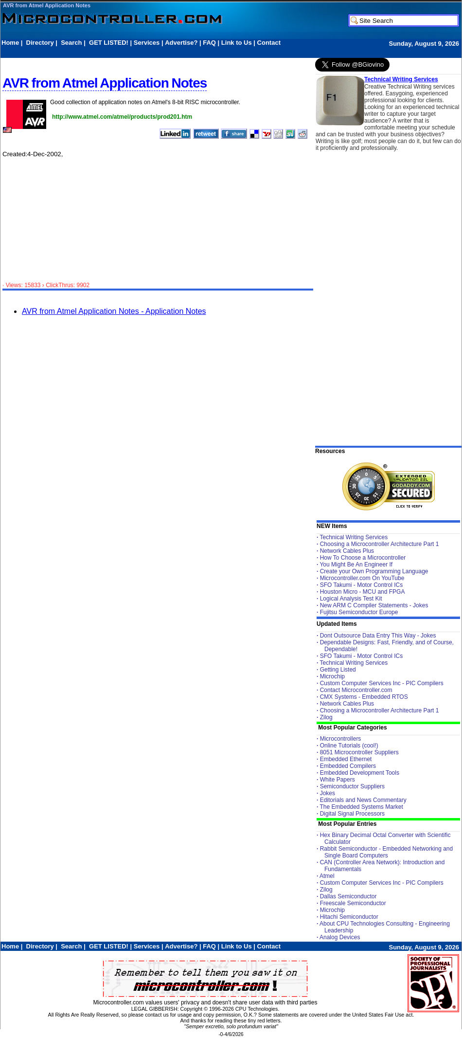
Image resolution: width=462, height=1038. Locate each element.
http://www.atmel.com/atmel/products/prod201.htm (122, 116)
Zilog (326, 717)
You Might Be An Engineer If (356, 564)
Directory (40, 42)
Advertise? (181, 42)
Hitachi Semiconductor (349, 916)
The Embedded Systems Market (361, 806)
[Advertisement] (178, 51)
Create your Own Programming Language (374, 571)
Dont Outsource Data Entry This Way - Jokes (378, 635)
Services (147, 42)
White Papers (337, 779)
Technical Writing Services (401, 79)
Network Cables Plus (347, 550)
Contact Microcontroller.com (356, 690)
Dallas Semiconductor (348, 896)
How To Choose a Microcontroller (363, 557)
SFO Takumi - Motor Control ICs (361, 585)
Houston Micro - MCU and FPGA (362, 591)
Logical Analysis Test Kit (351, 598)
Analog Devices (340, 937)
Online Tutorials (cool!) (349, 745)
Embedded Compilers (348, 766)
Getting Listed (338, 669)
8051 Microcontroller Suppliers (359, 752)
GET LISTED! (108, 42)
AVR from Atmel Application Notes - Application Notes (114, 311)
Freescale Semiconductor (353, 903)
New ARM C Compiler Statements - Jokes (374, 605)
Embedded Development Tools (359, 772)
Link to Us (236, 42)
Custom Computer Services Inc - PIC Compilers (382, 683)
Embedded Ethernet (346, 759)
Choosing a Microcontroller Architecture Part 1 (379, 544)
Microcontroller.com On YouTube (362, 578)
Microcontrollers (340, 738)
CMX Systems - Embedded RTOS (364, 696)
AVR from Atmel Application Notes (46, 5)
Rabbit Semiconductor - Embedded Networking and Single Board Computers (386, 852)
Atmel (327, 876)
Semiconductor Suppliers (352, 786)
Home (10, 42)
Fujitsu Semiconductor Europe (359, 612)
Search (71, 42)
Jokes (327, 793)
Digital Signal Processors (352, 813)
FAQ (209, 42)
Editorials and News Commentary (363, 800)
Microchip (332, 676)
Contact (269, 42)
